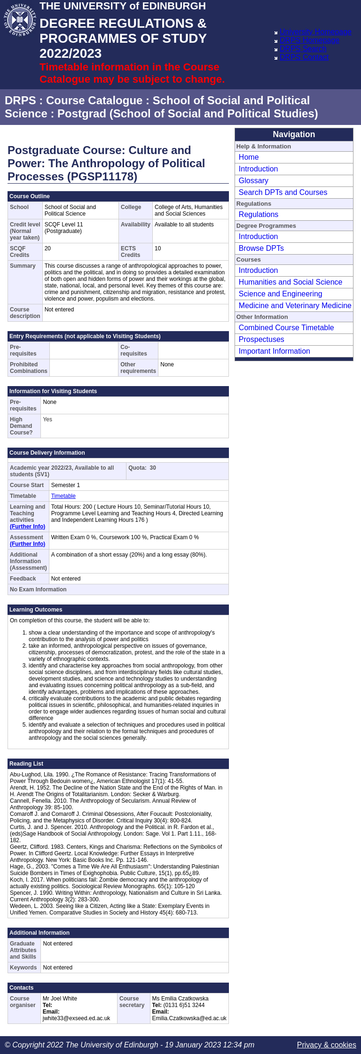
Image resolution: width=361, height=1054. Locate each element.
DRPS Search (303, 49)
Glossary (253, 181)
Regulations (259, 214)
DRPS (20, 100)
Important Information (274, 351)
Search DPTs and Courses (283, 192)
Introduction (258, 169)
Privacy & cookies (326, 1045)
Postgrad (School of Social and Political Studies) (187, 113)
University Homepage (316, 32)
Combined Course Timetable (286, 328)
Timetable (63, 496)
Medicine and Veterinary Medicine (295, 306)
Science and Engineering (280, 294)
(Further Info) (27, 526)
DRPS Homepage (309, 40)
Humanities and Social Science (291, 282)
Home (249, 157)
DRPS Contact (304, 57)
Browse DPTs (261, 248)
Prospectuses (261, 339)
